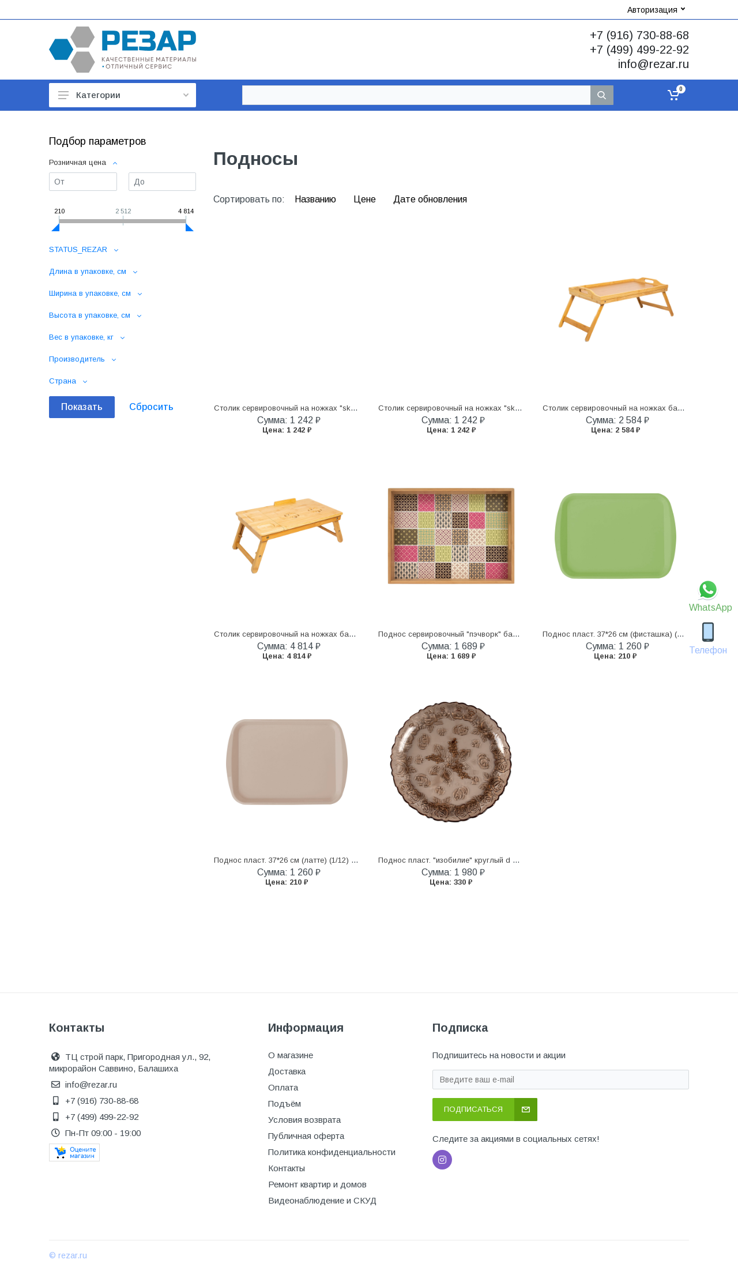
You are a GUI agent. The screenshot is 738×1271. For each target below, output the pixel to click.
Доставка (287, 1071)
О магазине (290, 1055)
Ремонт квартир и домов (317, 1184)
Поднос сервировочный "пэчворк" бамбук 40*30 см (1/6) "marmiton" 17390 (510, 634)
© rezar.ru (68, 1255)
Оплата (283, 1087)
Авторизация (656, 9)
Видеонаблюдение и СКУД (322, 1200)
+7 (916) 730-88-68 (639, 35)
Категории (123, 95)
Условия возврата (304, 1120)
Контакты (286, 1168)
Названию (316, 199)
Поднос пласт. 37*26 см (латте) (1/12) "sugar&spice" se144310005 (330, 860)
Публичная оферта (306, 1136)
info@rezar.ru (653, 64)
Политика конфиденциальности (332, 1152)
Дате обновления (430, 199)
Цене (365, 199)
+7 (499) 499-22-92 (639, 49)
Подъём (284, 1103)
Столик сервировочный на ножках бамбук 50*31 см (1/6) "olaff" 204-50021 (345, 634)
